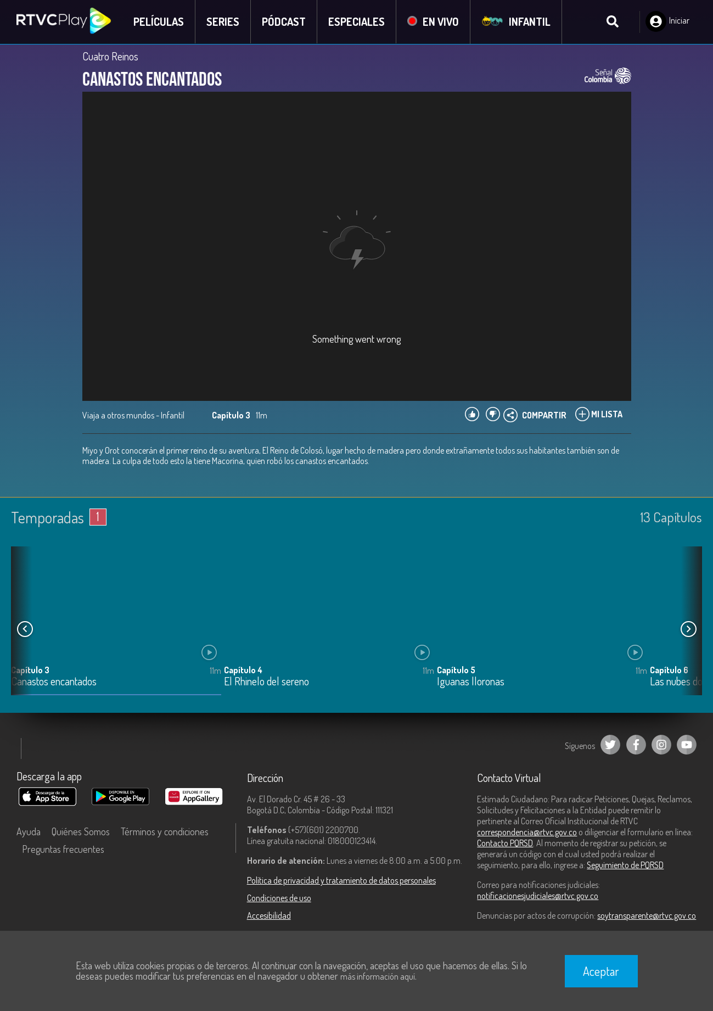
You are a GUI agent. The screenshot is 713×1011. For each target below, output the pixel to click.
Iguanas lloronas (470, 682)
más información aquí (377, 976)
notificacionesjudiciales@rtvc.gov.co (537, 895)
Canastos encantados (54, 682)
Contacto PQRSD (505, 842)
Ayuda (28, 831)
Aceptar (601, 971)
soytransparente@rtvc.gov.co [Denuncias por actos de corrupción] (646, 915)
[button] (688, 629)
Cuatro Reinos (110, 56)
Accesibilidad (269, 915)
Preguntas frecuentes (63, 849)
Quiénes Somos (81, 831)
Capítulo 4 (243, 670)
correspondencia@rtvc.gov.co (527, 831)
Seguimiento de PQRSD (625, 864)
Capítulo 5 (456, 670)
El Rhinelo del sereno (266, 682)
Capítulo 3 (30, 670)
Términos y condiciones (165, 831)
